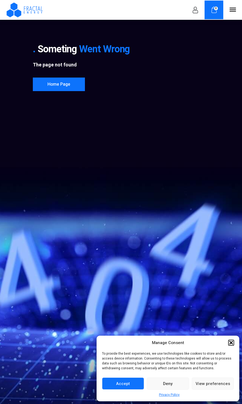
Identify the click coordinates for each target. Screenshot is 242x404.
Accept (123, 384)
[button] (231, 342)
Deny (168, 384)
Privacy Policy (169, 394)
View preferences (213, 384)
